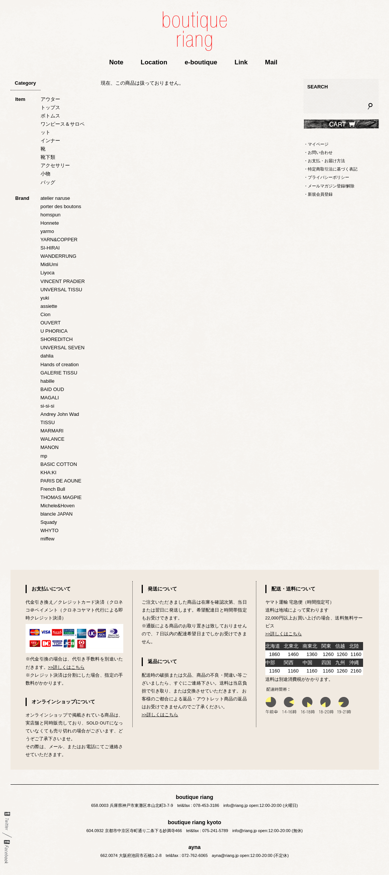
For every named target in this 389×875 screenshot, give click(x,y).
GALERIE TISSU (59, 373)
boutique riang (195, 31)
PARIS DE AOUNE (61, 481)
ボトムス (50, 116)
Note (116, 62)
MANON (50, 447)
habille (48, 381)
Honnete (50, 223)
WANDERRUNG (59, 256)
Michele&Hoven (58, 505)
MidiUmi (49, 264)
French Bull (53, 489)
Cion (46, 314)
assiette (49, 306)
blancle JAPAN (57, 514)
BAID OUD (52, 389)
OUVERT (51, 323)
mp (44, 456)
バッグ (48, 182)
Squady (49, 522)
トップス (50, 107)
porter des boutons (61, 206)
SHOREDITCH (57, 339)
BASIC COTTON (59, 464)
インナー (50, 140)
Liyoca (48, 272)
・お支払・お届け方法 (324, 160)
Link (241, 62)
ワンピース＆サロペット (63, 128)
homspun (51, 215)
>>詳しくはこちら (66, 667)
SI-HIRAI (50, 248)
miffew (47, 539)
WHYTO (50, 530)
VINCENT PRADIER (63, 281)
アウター (50, 99)
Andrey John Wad (60, 414)
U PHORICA (54, 331)
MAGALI (50, 397)
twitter (7, 821)
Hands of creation (60, 364)
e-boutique (201, 62)
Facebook (7, 852)
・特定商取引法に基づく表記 (330, 169)
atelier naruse (55, 198)
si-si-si (47, 406)
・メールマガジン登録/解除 (329, 186)
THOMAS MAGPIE (61, 497)
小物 (45, 174)
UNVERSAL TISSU (61, 289)
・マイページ (316, 144)
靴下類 (48, 157)
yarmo (47, 231)
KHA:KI (49, 472)
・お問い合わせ (318, 152)
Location (154, 62)
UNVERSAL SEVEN (63, 347)
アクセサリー (55, 165)
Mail (271, 62)
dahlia (47, 356)
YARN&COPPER (59, 239)
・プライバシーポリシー (326, 177)
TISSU (48, 422)
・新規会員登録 (318, 194)
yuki (45, 298)
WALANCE (53, 439)
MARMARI (52, 431)
